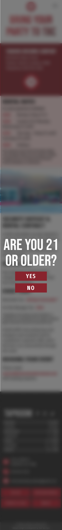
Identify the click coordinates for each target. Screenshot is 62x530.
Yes (31, 276)
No (31, 288)
